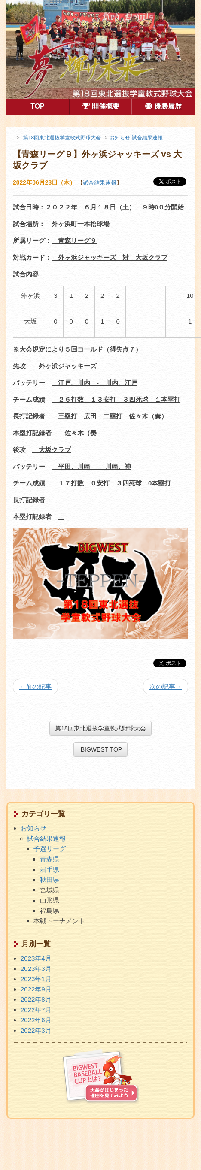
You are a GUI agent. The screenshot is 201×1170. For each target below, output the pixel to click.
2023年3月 (36, 968)
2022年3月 (36, 1030)
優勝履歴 (163, 107)
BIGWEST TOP (100, 749)
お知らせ (33, 828)
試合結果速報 (99, 182)
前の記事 (35, 686)
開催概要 (100, 107)
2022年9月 (36, 989)
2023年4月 (36, 958)
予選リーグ (50, 848)
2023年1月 (36, 978)
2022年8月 (36, 999)
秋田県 (49, 879)
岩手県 (49, 869)
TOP (49, 105)
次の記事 (165, 686)
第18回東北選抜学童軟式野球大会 (100, 728)
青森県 (49, 859)
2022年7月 (36, 1009)
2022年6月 (36, 1020)
